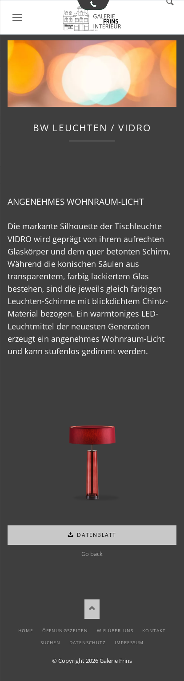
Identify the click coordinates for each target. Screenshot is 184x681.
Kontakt (154, 630)
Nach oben (92, 608)
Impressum (129, 642)
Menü (17, 17)
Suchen (50, 642)
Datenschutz (87, 642)
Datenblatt (95, 535)
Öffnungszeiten (65, 630)
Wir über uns (115, 630)
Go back (92, 554)
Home (25, 630)
